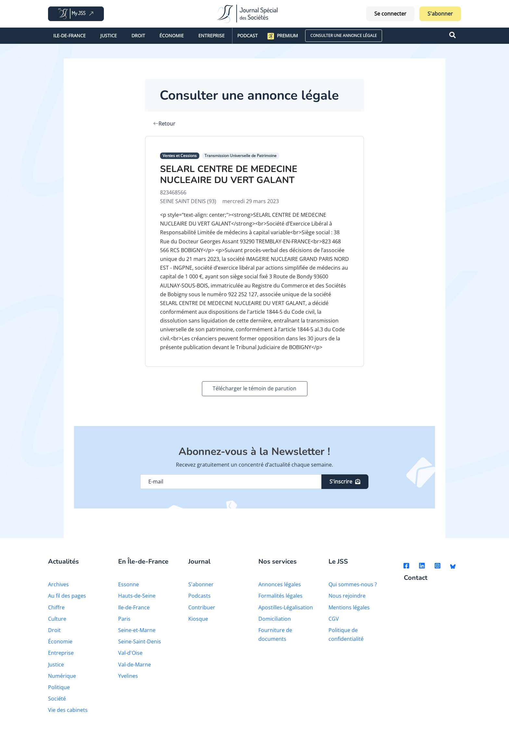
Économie (171, 35)
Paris (124, 618)
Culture (57, 618)
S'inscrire (344, 481)
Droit (138, 35)
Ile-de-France (69, 35)
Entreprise (211, 35)
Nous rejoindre (347, 595)
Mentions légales (349, 607)
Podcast (247, 35)
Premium (282, 36)
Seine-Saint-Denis (139, 641)
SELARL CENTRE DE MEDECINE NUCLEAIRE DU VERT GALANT (228, 174)
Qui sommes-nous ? (353, 584)
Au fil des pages (67, 595)
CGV (334, 618)
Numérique (62, 675)
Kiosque (198, 618)
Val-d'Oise (130, 652)
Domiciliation (274, 618)
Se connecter (390, 13)
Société (57, 698)
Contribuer (201, 607)
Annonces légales (279, 584)
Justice (108, 35)
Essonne (128, 584)
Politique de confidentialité (346, 634)
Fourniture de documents (275, 634)
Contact (416, 578)
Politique (59, 687)
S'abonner (440, 13)
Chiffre (56, 607)
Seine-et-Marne (136, 630)
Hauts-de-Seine (136, 595)
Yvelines (128, 675)
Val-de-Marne (134, 664)
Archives (58, 584)
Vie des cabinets (68, 710)
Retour (164, 123)
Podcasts (199, 595)
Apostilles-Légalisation (285, 607)
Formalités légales (280, 595)
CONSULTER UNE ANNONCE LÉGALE (343, 35)
